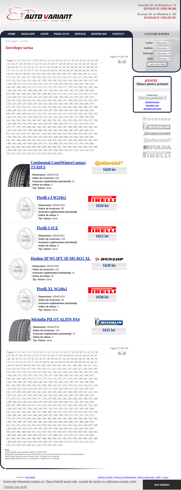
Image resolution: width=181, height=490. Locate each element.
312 (39, 113)
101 (38, 73)
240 (29, 100)
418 (44, 133)
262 (50, 103)
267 (76, 103)
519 (23, 153)
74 (20, 70)
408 (81, 130)
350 (54, 120)
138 (44, 80)
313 (44, 113)
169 (23, 87)
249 (75, 100)
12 (49, 60)
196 (71, 90)
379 (23, 127)
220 (14, 97)
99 (28, 73)
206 (34, 93)
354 (75, 120)
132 (13, 80)
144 (75, 80)
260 (40, 103)
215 (80, 93)
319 (75, 113)
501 (19, 150)
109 (79, 73)
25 (8, 63)
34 (44, 63)
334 (60, 117)
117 (28, 77)
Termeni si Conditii (105, 477)
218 (95, 93)
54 (32, 67)
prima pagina (11, 41)
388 (70, 127)
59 (52, 67)
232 (76, 97)
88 (76, 70)
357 (90, 120)
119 (38, 77)
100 (33, 73)
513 (81, 150)
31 (32, 63)
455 (54, 140)
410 (91, 130)
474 (60, 143)
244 (49, 100)
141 (59, 80)
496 (85, 146)
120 (43, 77)
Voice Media (30, 477)
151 (19, 83)
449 (23, 140)
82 (52, 70)
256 (19, 103)
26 (12, 63)
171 (34, 87)
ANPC (158, 477)
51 (20, 67)
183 (95, 87)
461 (85, 140)
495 (80, 146)
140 (54, 80)
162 (76, 83)
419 (49, 133)
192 (50, 90)
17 (69, 60)
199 (86, 90)
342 (13, 120)
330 (40, 117)
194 (60, 90)
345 (29, 120)
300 (66, 110)
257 (24, 103)
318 (70, 113)
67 (84, 67)
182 (90, 87)
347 (39, 120)
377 (13, 127)
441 (71, 137)
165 (91, 83)
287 (90, 107)
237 (13, 100)
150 (14, 83)
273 (18, 107)
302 (76, 110)
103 (48, 73)
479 (86, 143)
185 (14, 90)
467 (24, 143)
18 (73, 60)
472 (50, 143)
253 (95, 100)
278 (44, 107)
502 (24, 150)
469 (35, 143)
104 (53, 73)
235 (91, 97)
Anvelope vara (152, 105)
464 (9, 143)
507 (50, 150)
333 (55, 117)
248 (70, 100)
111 (89, 73)
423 (70, 133)
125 (69, 77)
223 (30, 97)
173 (44, 87)
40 (68, 63)
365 (40, 123)
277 (39, 107)
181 (85, 87)
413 (18, 133)
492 (64, 146)
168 (18, 87)
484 (23, 146)
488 (44, 146)
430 (14, 137)
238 (18, 100)
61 (60, 67)
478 (81, 143)
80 (44, 70)
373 (81, 123)
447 (13, 140)
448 (18, 140)
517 (13, 153)
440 (66, 137)
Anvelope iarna (152, 102)
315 (54, 113)
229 (60, 97)
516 (8, 153)
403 (55, 130)
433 (30, 137)
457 (64, 140)
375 (91, 123)
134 (23, 80)
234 (86, 97)
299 (60, 110)
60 (56, 67)
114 (13, 77)
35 (48, 63)
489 (49, 146)
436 (45, 137)
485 (29, 146)
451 (34, 140)
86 (68, 70)
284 (75, 107)
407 (76, 130)
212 (64, 93)
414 (23, 133)
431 (19, 137)
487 (39, 146)
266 (71, 103)
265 (66, 103)
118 (33, 77)
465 (14, 143)
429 (9, 137)
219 (9, 97)
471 (45, 143)
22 (88, 60)
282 (64, 107)
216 (85, 93)
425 (80, 133)
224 (35, 97)
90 (84, 70)
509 (60, 150)
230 (66, 97)
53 (28, 67)
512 (76, 150)
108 (74, 73)
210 (54, 93)
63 (68, 67)
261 (45, 103)
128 (85, 77)
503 (30, 150)
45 (88, 63)
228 (55, 97)
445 (91, 137)
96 (16, 73)
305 (91, 110)
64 (72, 67)
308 (18, 113)
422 (64, 133)
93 (96, 70)
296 (45, 110)
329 (35, 117)
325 (14, 117)
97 (20, 73)
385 (54, 127)
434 (35, 137)
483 (18, 146)
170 (29, 87)
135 (29, 80)
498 (95, 146)
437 (50, 137)
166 (8, 87)
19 (77, 60)
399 (35, 130)
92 (92, 70)
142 (64, 80)
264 (60, 103)
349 (49, 120)
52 (24, 67)
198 (81, 90)
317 (64, 113)
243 (44, 100)
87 (72, 70)
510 (66, 150)
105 (59, 73)
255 (14, 103)
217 (90, 93)
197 (76, 90)
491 (59, 146)
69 (92, 67)
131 (8, 80)
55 (36, 67)
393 (95, 127)
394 (9, 130)
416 (34, 133)
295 (40, 110)
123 (59, 77)
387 (64, 127)
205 (29, 93)
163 (81, 83)
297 (50, 110)
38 (60, 63)
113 (8, 77)
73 (16, 70)
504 (35, 150)
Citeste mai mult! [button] (15, 487)
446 (8, 140)
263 (55, 103)
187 (24, 90)
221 (19, 97)
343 (18, 120)
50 (16, 67)
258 (30, 103)
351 (59, 120)
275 (29, 107)
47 (96, 63)
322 (90, 113)
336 (71, 117)
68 (88, 67)
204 (23, 93)
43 (80, 63)
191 (45, 90)
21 (85, 60)
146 (85, 80)
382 (39, 127)
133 (18, 80)
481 (8, 146)
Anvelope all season (152, 108)
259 (35, 103)
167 (13, 87)
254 (9, 103)
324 (9, 117)
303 (81, 110)
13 (53, 60)
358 (95, 120)
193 (55, 90)
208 (44, 93)
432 (24, 137)
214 (75, 93)
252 (90, 100)
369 (60, 123)
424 (75, 133)
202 (13, 93)
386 (59, 127)
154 (35, 83)
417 (39, 133)
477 (76, 143)
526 (59, 153)
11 (45, 60)
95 (12, 73)
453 (44, 140)
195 (66, 90)
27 (16, 63)
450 (29, 140)
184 (9, 90)
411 (8, 133)
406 (71, 130)
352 (64, 120)
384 (49, 127)
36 (52, 63)
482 (13, 146)
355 (80, 120)
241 (34, 100)
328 (30, 117)
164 (86, 83)
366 (45, 123)
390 (80, 127)
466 (19, 143)
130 (95, 77)
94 (8, 73)
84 (60, 70)
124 (64, 77)
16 (65, 60)
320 (80, 113)
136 (34, 80)
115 (18, 77)
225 (40, 97)
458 (70, 140)
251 (85, 100)
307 (13, 113)
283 (70, 107)
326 (19, 117)
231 (71, 97)
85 (64, 70)
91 (88, 70)
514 (86, 150)
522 (39, 153)
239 (23, 100)
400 (40, 130)
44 (84, 63)
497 (90, 146)
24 (96, 60)
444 (86, 137)
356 (85, 120)
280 (54, 107)
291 (19, 110)
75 (24, 70)
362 (24, 123)
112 (94, 73)
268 (81, 103)
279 (49, 107)
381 (34, 127)
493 (70, 146)
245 (54, 100)
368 (55, 123)
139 (49, 80)
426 (85, 133)
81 (48, 70)
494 (75, 146)
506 (45, 150)
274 (23, 107)
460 (80, 140)
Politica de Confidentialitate (125, 477)
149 (9, 83)
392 (90, 127)
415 (28, 133)
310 (29, 113)
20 (80, 60)
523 (44, 153)
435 (40, 137)
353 (70, 120)
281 (59, 107)
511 (71, 150)
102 (43, 73)
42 (76, 63)
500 (14, 150)
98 (24, 73)
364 (35, 123)
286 (85, 107)
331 (45, 117)
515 (91, 150)
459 (75, 140)
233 (81, 97)
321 (85, 113)
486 (34, 146)
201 (8, 93)
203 (18, 93)
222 (24, 97)
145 (80, 80)
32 (36, 63)
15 (61, 60)
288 (95, 107)
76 (28, 70)
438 (55, 137)
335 (66, 117)
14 (57, 60)
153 (30, 83)
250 (80, 100)
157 (50, 83)
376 (8, 127)
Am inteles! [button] (162, 484)
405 (66, 130)
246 (59, 100)
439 (60, 137)
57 (44, 67)
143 (70, 80)
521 (34, 153)
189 (35, 90)
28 (20, 63)
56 (40, 67)
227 (50, 97)
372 (76, 123)
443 (81, 137)
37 (56, 63)
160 (66, 83)
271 (8, 107)
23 (93, 60)
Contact (165, 477)
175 (54, 87)
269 (86, 103)
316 (59, 113)
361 (19, 123)
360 (14, 123)
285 (80, 107)
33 (40, 63)
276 (34, 107)
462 (90, 140)
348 (44, 120)
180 (80, 87)
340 (91, 117)
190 (40, 90)
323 (95, 113)
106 (64, 73)
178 (70, 87)
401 (45, 130)
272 (13, 107)
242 (39, 100)
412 (13, 133)
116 (23, 77)
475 (66, 143)
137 (39, 80)
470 (40, 143)
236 (8, 100)
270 (91, 103)
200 (91, 90)
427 (90, 133)
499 (9, 150)
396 (19, 130)
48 (8, 67)
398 (30, 130)
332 (50, 117)
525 (54, 153)
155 (40, 83)
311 (34, 113)
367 (50, 123)
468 (30, 143)
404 (60, 130)
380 (29, 127)
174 (49, 87)
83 (56, 70)
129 (90, 77)
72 (12, 70)
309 (23, 113)
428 (95, 133)
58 (48, 67)
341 (8, 120)
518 (18, 153)
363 (30, 123)
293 (30, 110)
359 (9, 123)
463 (95, 140)
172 (39, 87)
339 (86, 117)
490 (54, 146)
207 (39, 93)
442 (76, 137)
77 (32, 70)
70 (96, 67)
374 (86, 123)
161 (71, 83)
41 (72, 63)
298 (55, 110)
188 (30, 90)
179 (75, 87)
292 (24, 110)
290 (14, 110)
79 (40, 70)
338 (81, 117)
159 (60, 83)
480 (91, 143)
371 (71, 123)
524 (49, 153)
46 (92, 63)
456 (59, 140)
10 (41, 60)
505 (40, 150)
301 (71, 110)
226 (45, 97)
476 (71, 143)
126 (74, 77)
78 (36, 70)
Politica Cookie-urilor (146, 477)
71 (8, 70)
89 (80, 70)
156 (45, 83)
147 (90, 80)
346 (34, 120)
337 (76, 117)
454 (49, 140)
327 (24, 117)
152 (24, 83)
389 (75, 127)
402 (50, 130)
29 (24, 63)
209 (49, 93)
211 (59, 93)
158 (55, 83)
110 (84, 73)
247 (64, 100)
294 (35, 110)
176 (59, 87)
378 (18, 127)
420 (54, 133)
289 (9, 110)
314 (49, 113)
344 (23, 120)
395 (14, 130)
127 (79, 77)
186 (19, 90)
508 (55, 150)
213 (70, 93)
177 (64, 87)
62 (64, 67)
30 (28, 63)
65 (76, 67)
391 (85, 127)
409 (86, 130)
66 (80, 67)
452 (39, 140)
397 (24, 130)
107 (69, 73)
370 (66, 123)
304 (86, 110)
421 (59, 133)
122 (54, 77)
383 (44, 127)
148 (95, 80)
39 (64, 63)
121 (48, 77)
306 (8, 113)
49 (12, 67)
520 (29, 153)
